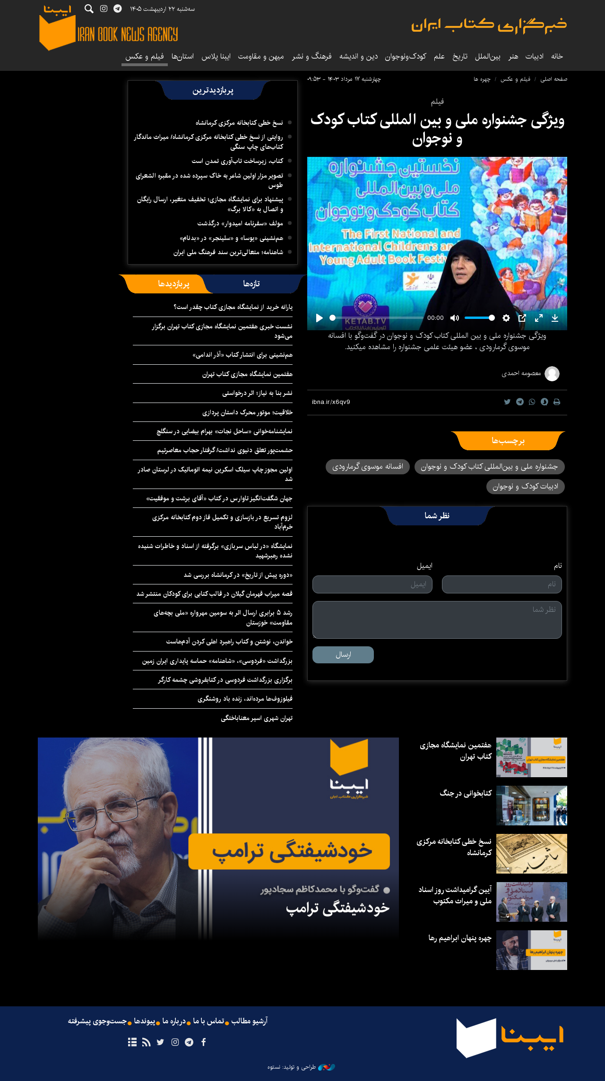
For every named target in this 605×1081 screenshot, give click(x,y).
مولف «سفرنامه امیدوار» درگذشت (240, 223)
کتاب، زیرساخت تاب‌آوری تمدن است (237, 161)
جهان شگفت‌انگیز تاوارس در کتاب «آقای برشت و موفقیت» (219, 498)
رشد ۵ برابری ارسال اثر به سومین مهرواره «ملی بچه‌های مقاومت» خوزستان (223, 617)
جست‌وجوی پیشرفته (97, 1021)
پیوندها (144, 1021)
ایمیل (424, 566)
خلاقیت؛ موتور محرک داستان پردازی (247, 412)
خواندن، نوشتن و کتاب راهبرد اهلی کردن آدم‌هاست (229, 641)
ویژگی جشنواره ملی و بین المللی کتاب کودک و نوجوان (437, 128)
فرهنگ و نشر (312, 56)
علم (439, 56)
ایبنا (489, 26)
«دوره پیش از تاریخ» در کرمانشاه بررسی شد (238, 575)
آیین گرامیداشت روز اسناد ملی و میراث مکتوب (455, 896)
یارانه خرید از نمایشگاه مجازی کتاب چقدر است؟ (233, 307)
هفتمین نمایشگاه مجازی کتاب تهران (247, 374)
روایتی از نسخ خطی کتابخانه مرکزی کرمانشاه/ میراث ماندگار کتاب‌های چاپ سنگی (208, 142)
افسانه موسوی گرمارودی (367, 466)
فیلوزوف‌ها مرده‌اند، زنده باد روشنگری (245, 699)
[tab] (252, 284)
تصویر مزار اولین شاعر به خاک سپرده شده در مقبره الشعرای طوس (209, 180)
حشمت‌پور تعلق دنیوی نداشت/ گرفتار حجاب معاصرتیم (225, 450)
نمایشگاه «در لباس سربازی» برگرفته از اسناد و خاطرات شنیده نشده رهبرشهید (215, 551)
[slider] (376, 317)
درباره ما (174, 1021)
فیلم (437, 101)
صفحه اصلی (553, 79)
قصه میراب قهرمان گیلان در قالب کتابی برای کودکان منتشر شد (214, 594)
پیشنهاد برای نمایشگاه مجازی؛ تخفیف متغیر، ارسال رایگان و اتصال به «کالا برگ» (210, 204)
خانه (557, 56)
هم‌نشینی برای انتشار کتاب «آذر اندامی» (242, 355)
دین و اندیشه (358, 56)
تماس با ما (208, 1021)
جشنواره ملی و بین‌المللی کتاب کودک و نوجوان (489, 466)
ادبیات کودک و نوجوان (525, 486)
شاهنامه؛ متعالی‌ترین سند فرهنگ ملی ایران (228, 252)
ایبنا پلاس (216, 56)
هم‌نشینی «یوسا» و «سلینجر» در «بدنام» (231, 238)
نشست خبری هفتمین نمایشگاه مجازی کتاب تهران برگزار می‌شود (222, 331)
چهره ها (482, 79)
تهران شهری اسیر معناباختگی (257, 718)
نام (558, 566)
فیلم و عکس (144, 56)
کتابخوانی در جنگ (466, 793)
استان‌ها (183, 56)
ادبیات (535, 56)
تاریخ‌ (459, 56)
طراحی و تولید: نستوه (301, 1067)
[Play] (319, 318)
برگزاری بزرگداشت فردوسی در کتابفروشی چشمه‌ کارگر (225, 680)
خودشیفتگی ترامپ (337, 908)
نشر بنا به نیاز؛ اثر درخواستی (257, 393)
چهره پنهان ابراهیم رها (460, 938)
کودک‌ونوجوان (405, 56)
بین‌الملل (488, 56)
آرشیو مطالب (250, 1021)
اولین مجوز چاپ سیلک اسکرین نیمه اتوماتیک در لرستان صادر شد (215, 474)
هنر (513, 56)
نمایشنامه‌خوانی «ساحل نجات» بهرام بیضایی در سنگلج (224, 431)
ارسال (343, 654)
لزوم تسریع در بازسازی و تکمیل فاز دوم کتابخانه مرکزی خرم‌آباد (222, 522)
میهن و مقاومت (261, 56)
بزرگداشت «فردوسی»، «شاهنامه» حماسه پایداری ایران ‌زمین (216, 661)
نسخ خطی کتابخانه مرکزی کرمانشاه (239, 123)
